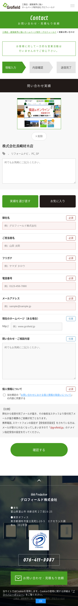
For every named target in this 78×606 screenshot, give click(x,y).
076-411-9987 (39, 560)
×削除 (39, 136)
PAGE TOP (39, 480)
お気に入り (57, 201)
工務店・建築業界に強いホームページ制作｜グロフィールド (29, 32)
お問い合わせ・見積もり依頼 (43, 578)
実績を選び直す (20, 201)
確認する (39, 449)
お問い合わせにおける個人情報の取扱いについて (46, 395)
